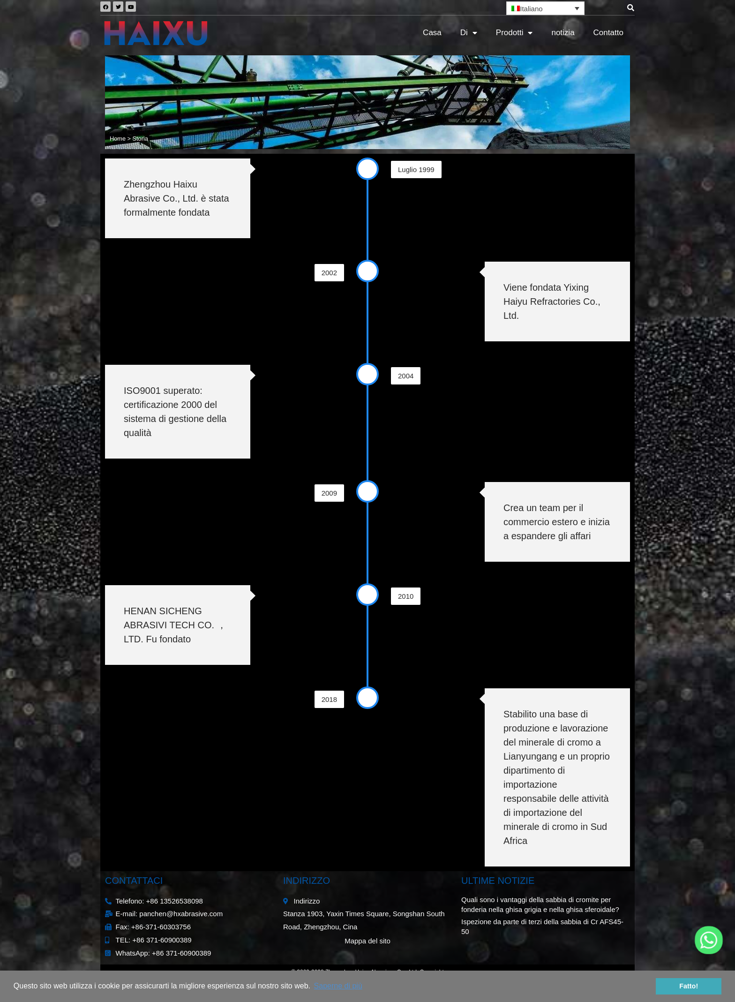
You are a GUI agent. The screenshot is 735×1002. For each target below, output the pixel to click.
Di (468, 33)
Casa (432, 32)
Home (118, 138)
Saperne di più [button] (338, 986)
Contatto (608, 32)
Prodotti (514, 33)
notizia (562, 32)
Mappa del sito (367, 941)
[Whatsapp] (708, 940)
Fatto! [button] (688, 986)
